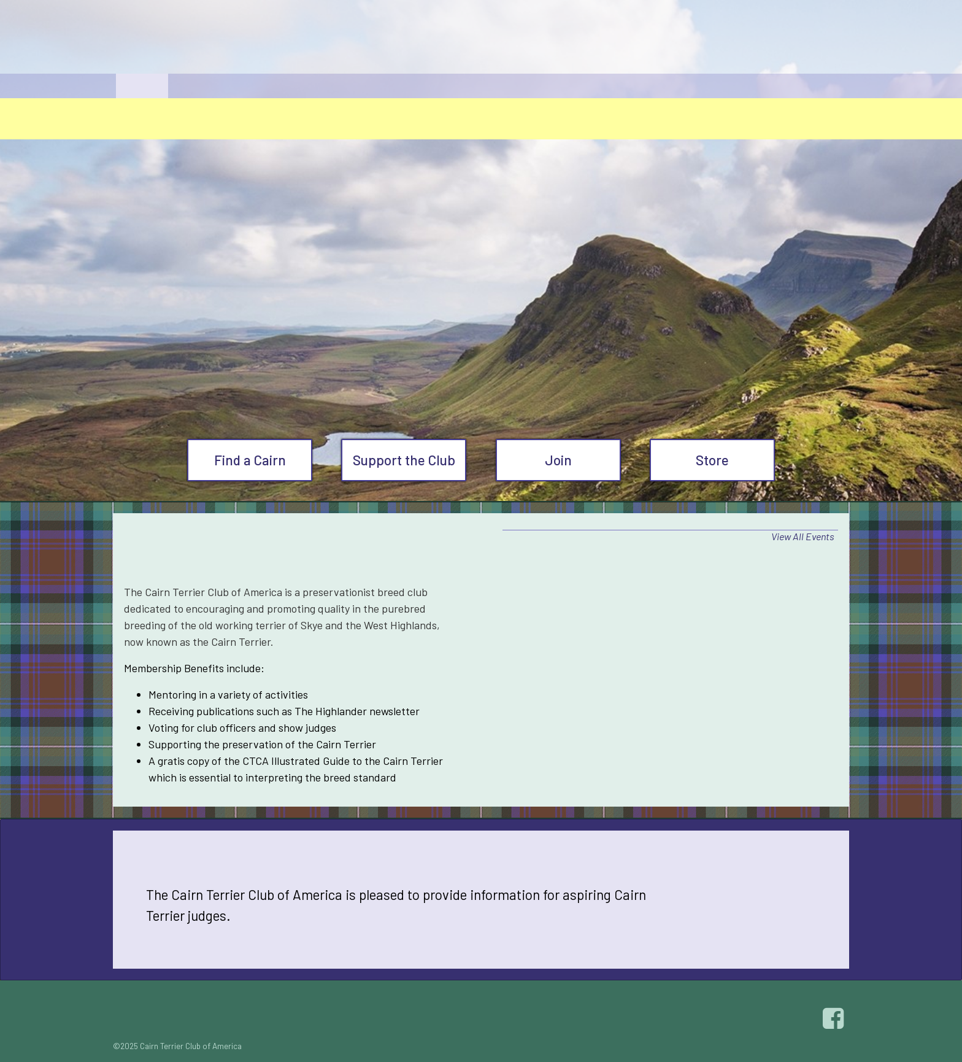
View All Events (802, 536)
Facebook (835, 1018)
